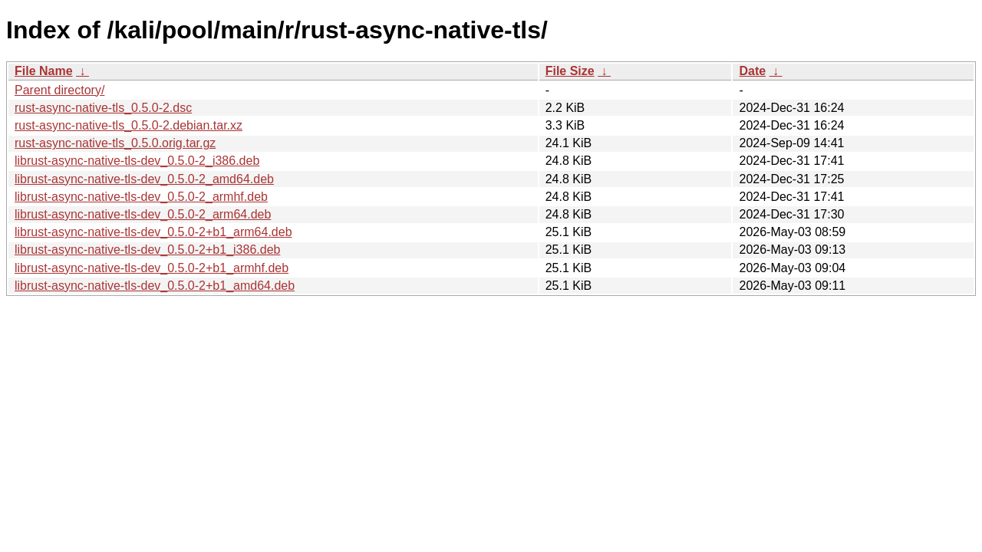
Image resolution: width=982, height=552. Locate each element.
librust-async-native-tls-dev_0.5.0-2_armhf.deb (141, 196)
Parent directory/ (59, 90)
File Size (570, 70)
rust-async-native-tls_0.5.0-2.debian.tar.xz (128, 125)
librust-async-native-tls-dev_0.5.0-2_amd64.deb (144, 179)
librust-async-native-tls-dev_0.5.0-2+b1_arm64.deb (153, 231)
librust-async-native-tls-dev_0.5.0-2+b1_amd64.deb (155, 285)
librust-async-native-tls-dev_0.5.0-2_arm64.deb (143, 214)
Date (752, 70)
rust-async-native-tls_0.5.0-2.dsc (103, 107)
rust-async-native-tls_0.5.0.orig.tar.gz (115, 143)
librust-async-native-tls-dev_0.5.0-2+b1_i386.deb (147, 249)
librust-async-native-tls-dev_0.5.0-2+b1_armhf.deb (151, 267)
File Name (44, 70)
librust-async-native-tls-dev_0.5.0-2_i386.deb (137, 160)
